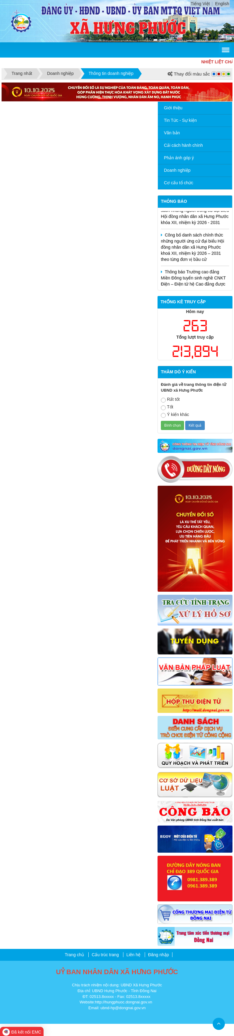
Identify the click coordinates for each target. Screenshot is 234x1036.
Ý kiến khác (175, 415)
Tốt (167, 407)
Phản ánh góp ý (179, 157)
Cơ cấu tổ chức (178, 182)
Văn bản (172, 132)
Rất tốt (170, 400)
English (222, 3)
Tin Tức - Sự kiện (180, 120)
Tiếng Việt (200, 3)
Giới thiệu (173, 107)
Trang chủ (74, 954)
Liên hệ (133, 954)
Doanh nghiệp (177, 170)
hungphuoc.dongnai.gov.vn (128, 1002)
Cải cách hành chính (183, 145)
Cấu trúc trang (105, 954)
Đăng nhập (158, 954)
